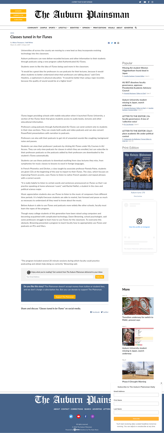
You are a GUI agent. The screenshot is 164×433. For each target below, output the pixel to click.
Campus (43, 28)
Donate (18, 11)
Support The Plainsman (65, 297)
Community (32, 28)
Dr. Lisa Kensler (128, 124)
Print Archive (138, 196)
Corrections (77, 409)
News (12, 33)
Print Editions (99, 28)
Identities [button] (74, 28)
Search (87, 409)
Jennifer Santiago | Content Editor (134, 76)
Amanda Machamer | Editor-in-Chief (135, 93)
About (119, 28)
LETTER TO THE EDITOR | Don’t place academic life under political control (137, 133)
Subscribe (18, 20)
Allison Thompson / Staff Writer (22, 42)
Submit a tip (18, 15)
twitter (104, 312)
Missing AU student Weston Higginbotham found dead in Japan (135, 70)
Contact (65, 409)
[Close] (161, 383)
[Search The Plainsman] (135, 27)
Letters (106, 409)
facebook (95, 312)
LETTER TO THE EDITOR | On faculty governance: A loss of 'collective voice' (136, 119)
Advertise (128, 28)
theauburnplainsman (147, 249)
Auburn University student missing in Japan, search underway (134, 102)
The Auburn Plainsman (131, 249)
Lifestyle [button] (62, 28)
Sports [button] (52, 28)
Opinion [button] (86, 28)
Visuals (111, 28)
